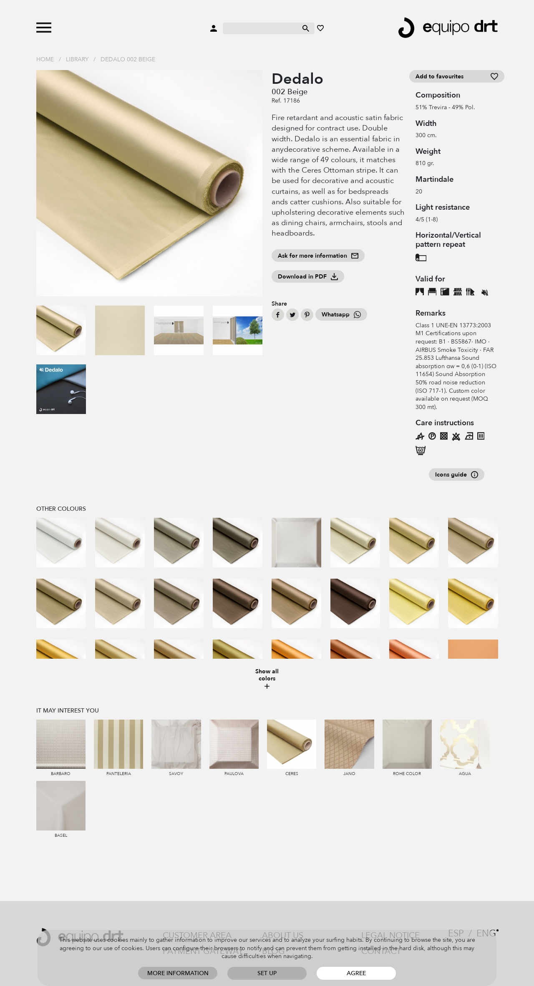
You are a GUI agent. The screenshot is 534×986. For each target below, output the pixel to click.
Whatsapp (341, 315)
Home (45, 59)
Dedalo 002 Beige (128, 59)
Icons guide (456, 475)
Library (77, 59)
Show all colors (267, 679)
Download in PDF (308, 277)
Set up (267, 973)
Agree (356, 973)
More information (178, 973)
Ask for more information (318, 256)
